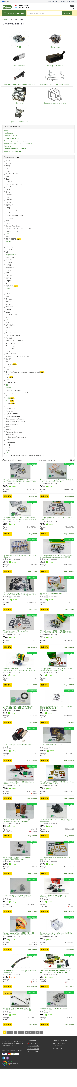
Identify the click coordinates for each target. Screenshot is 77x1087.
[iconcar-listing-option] (73, 460)
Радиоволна (9, 408)
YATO (7, 327)
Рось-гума (8, 411)
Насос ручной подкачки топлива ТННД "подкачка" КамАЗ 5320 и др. (18, 871)
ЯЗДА (7, 447)
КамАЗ (8, 387)
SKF (6, 296)
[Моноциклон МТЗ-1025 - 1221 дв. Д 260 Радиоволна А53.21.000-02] (57, 822)
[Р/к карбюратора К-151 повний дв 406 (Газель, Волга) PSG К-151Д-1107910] (57, 510)
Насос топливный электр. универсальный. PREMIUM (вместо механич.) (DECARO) (55, 988)
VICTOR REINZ (10, 314)
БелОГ (7, 359)
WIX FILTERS (9, 325)
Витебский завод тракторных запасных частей (24, 372)
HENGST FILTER (11, 231)
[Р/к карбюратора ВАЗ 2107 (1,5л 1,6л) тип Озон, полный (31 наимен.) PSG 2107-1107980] (57, 783)
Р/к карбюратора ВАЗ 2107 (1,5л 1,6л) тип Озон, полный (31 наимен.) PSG (54, 793)
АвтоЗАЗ (8, 338)
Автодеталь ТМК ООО (13, 335)
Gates (7, 223)
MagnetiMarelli (10, 257)
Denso (7, 202)
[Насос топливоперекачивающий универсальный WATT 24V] (20, 744)
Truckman (8, 307)
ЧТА (6, 440)
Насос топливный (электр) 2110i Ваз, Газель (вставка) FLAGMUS (19, 793)
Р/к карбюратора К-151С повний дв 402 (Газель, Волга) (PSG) (18, 637)
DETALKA (8, 205)
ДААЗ (7, 380)
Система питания (12, 127)
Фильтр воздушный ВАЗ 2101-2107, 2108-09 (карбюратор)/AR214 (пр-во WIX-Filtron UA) (19, 949)
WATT (7, 317)
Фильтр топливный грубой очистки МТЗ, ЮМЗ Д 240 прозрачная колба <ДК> (54, 481)
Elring (7, 207)
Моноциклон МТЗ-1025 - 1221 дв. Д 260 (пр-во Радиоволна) (56, 832)
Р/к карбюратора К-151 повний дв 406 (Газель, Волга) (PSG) (54, 519)
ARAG (7, 166)
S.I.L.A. (7, 293)
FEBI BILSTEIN (10, 210)
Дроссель (7, 146)
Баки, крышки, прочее (12, 138)
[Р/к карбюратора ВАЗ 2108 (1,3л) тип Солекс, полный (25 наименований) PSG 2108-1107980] (57, 666)
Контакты (63, 1)
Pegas (7, 280)
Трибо (7, 426)
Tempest (8, 299)
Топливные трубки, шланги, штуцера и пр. (19, 143)
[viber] (7, 1076)
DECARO (8, 200)
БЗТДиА (10, 364)
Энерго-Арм (9, 442)
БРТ (6, 369)
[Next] (43, 1050)
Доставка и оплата (51, 1)
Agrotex (8, 163)
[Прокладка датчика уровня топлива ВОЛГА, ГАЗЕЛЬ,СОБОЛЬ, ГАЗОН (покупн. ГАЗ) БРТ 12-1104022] (20, 705)
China (7, 192)
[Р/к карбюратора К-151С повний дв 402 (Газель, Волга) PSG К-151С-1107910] (20, 627)
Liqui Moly (8, 247)
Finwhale (8, 213)
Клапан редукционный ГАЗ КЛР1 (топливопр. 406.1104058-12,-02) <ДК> (56, 715)
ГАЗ (8, 377)
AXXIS (7, 176)
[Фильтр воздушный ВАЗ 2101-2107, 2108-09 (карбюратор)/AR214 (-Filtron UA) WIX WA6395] (20, 939)
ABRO (7, 160)
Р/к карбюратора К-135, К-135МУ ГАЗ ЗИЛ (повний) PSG (55, 871)
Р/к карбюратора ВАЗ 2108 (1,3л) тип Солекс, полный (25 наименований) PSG (56, 676)
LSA (6, 252)
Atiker (7, 171)
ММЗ (10, 398)
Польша (8, 406)
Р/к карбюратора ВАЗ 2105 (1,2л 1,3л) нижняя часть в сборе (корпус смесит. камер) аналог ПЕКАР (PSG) (56, 637)
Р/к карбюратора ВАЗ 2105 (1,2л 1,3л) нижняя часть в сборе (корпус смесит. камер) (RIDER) (20, 519)
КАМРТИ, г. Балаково (12, 390)
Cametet (8, 187)
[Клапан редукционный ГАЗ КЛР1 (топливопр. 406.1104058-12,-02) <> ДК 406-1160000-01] (57, 705)
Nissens (7, 270)
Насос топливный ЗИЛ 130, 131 (51, 753)
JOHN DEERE (12, 239)
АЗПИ (7, 351)
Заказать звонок (33, 1067)
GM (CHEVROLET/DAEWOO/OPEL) (17, 228)
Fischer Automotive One (13, 215)
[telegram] (3, 1076)
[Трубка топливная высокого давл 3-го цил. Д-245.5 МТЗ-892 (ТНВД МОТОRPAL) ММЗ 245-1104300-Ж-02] (20, 1017)
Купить (8, 496)
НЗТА (9, 403)
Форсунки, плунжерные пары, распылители (19, 141)
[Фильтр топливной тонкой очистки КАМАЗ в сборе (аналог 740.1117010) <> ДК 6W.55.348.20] (57, 939)
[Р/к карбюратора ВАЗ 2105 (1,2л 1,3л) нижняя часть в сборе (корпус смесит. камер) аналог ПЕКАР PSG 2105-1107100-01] (57, 627)
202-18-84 (22, 7)
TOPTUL (8, 304)
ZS (6, 330)
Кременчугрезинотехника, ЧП (16, 393)
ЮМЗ (7, 445)
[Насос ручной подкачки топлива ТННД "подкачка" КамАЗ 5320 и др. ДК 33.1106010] (20, 861)
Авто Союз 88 (10, 333)
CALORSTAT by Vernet (13, 184)
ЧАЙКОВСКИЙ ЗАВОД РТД (15, 437)
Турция (7, 429)
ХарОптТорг (9, 434)
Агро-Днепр (9, 343)
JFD (6, 236)
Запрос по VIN (32, 1070)
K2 (6, 244)
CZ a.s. (7, 197)
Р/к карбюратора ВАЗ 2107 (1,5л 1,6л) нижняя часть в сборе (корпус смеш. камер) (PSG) (56, 559)
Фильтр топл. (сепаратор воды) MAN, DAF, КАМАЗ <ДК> (55, 598)
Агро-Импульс (10, 346)
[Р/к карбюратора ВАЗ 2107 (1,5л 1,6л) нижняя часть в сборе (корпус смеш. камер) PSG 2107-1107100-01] (57, 549)
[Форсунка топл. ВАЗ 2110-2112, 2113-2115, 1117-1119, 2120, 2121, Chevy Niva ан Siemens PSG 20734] (20, 666)
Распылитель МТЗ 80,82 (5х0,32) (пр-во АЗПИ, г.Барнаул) (20, 559)
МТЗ (10, 400)
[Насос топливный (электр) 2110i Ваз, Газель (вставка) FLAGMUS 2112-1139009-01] (20, 783)
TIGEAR (8, 301)
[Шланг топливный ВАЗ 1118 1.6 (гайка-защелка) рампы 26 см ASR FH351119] (20, 978)
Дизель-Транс (10, 382)
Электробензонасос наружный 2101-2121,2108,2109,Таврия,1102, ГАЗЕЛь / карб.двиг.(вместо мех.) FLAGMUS (53, 910)
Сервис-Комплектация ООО (15, 416)
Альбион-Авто (10, 353)
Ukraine (7, 309)
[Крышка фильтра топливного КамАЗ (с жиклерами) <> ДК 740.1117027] (57, 1017)
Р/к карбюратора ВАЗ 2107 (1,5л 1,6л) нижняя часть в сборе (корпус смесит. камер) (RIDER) (20, 481)
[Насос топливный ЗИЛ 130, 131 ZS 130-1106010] (57, 744)
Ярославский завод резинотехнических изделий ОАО (24, 455)
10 (39, 1051)
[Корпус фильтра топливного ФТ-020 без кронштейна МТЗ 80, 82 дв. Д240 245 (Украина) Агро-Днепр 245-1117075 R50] (20, 900)
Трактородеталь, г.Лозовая (14, 421)
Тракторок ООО (11, 424)
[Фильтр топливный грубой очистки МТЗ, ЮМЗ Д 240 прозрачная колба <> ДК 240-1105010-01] (57, 471)
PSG (6, 283)
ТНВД (6, 130)
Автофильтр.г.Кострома (13, 340)
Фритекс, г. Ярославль (13, 432)
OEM (7, 273)
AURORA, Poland (11, 174)
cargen (7, 189)
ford (6, 220)
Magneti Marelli (11, 254)
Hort (7, 234)
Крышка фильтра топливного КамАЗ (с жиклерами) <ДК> (54, 1026)
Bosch (7, 179)
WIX (6, 322)
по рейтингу (18, 460)
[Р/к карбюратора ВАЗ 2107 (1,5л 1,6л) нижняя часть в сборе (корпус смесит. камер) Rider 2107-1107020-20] (20, 471)
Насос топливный (10, 135)
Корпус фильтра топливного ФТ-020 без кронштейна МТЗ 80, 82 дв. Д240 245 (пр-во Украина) (20, 910)
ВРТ (6, 374)
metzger (8, 262)
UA (4, 1)
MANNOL (8, 260)
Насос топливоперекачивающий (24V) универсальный (17, 753)
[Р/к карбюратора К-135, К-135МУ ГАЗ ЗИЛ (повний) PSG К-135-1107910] (57, 861)
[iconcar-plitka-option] (71, 460)
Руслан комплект (11, 413)
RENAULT (11, 286)
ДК (7, 385)
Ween (8, 320)
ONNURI (8, 275)
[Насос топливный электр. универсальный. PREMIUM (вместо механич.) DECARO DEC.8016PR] (57, 978)
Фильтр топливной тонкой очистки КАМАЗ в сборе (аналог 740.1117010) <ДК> (56, 949)
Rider (8, 288)
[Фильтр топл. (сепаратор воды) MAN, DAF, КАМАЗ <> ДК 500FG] (57, 588)
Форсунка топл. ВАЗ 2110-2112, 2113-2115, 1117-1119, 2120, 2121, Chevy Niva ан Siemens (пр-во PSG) (20, 676)
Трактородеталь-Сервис (14, 419)
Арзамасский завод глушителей (16, 356)
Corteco (8, 194)
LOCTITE (8, 249)
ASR (6, 168)
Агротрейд (9, 348)
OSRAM (8, 278)
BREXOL (8, 181)
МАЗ (6, 395)
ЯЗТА (7, 450)
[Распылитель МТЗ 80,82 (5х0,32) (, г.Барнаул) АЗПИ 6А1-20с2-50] (20, 549)
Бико (7, 367)
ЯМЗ (7, 453)
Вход (71, 1)
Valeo (7, 312)
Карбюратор (8, 133)
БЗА (6, 361)
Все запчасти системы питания (15, 148)
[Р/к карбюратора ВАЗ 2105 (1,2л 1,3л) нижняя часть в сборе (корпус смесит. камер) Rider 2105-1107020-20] (20, 510)
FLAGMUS (8, 218)
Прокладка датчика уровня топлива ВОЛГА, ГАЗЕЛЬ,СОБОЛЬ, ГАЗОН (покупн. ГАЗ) (19, 715)
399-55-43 (22, 5)
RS (6, 291)
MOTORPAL (9, 267)
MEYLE (7, 265)
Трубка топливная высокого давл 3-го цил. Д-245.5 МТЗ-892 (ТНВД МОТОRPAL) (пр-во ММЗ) (19, 1026)
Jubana (8, 241)
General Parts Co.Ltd (12, 226)
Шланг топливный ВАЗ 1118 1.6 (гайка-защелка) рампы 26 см (17, 988)
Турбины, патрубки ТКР (12, 151)
